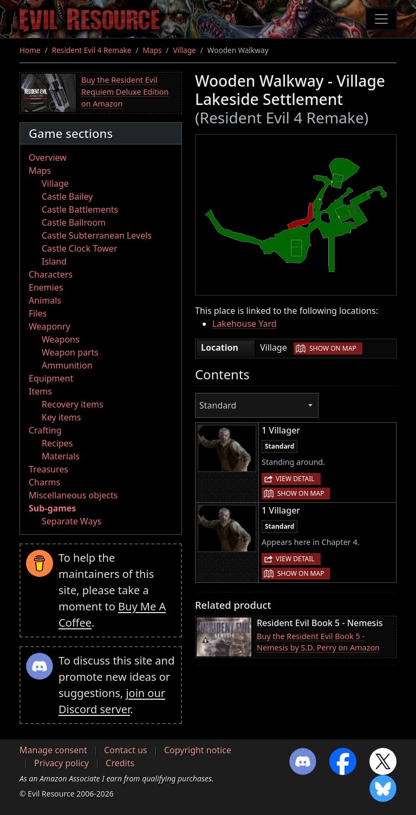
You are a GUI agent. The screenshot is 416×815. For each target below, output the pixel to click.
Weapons (61, 339)
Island (54, 261)
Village (184, 50)
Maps (152, 50)
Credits (120, 763)
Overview (48, 157)
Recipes (57, 443)
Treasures (48, 469)
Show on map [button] (332, 348)
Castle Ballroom (74, 222)
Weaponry (49, 326)
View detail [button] (295, 478)
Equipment (51, 378)
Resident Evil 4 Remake (92, 50)
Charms (44, 482)
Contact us (125, 750)
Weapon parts (70, 352)
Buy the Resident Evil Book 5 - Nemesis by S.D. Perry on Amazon (318, 642)
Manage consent (53, 750)
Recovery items (72, 404)
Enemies (46, 287)
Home (30, 50)
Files (38, 313)
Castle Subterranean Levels (97, 235)
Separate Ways (71, 521)
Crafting (45, 430)
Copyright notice (197, 750)
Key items (61, 417)
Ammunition (67, 365)
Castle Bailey (67, 196)
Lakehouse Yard (244, 324)
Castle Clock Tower (80, 248)
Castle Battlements (80, 209)
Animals (45, 300)
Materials (61, 456)
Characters (51, 274)
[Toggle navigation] (381, 19)
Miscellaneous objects (73, 495)
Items (40, 391)
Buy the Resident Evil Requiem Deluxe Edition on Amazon (124, 91)
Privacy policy (61, 763)
